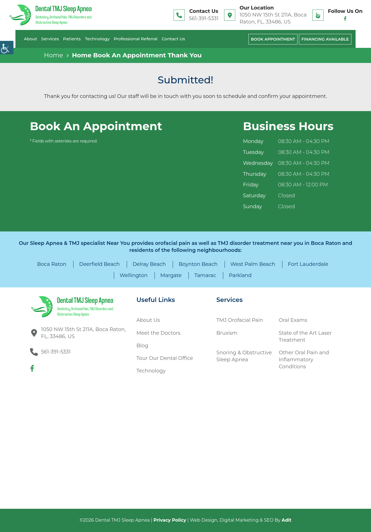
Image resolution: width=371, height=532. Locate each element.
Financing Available (325, 39)
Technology (97, 38)
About (30, 38)
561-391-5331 (203, 18)
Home (53, 55)
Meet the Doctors (159, 333)
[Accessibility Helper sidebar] (6, 47)
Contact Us (173, 38)
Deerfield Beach (99, 264)
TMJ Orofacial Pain (239, 320)
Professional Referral (136, 38)
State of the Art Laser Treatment (305, 336)
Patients (72, 38)
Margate (171, 275)
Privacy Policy (169, 520)
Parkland (240, 275)
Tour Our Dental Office (165, 358)
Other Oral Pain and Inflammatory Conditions (304, 360)
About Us (148, 320)
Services (50, 38)
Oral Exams (293, 320)
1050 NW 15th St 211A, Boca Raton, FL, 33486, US (273, 18)
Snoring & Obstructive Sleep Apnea (244, 356)
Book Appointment (273, 39)
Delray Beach (149, 264)
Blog (142, 346)
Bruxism (227, 333)
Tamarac (205, 275)
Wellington (134, 275)
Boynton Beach (198, 264)
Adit (286, 520)
